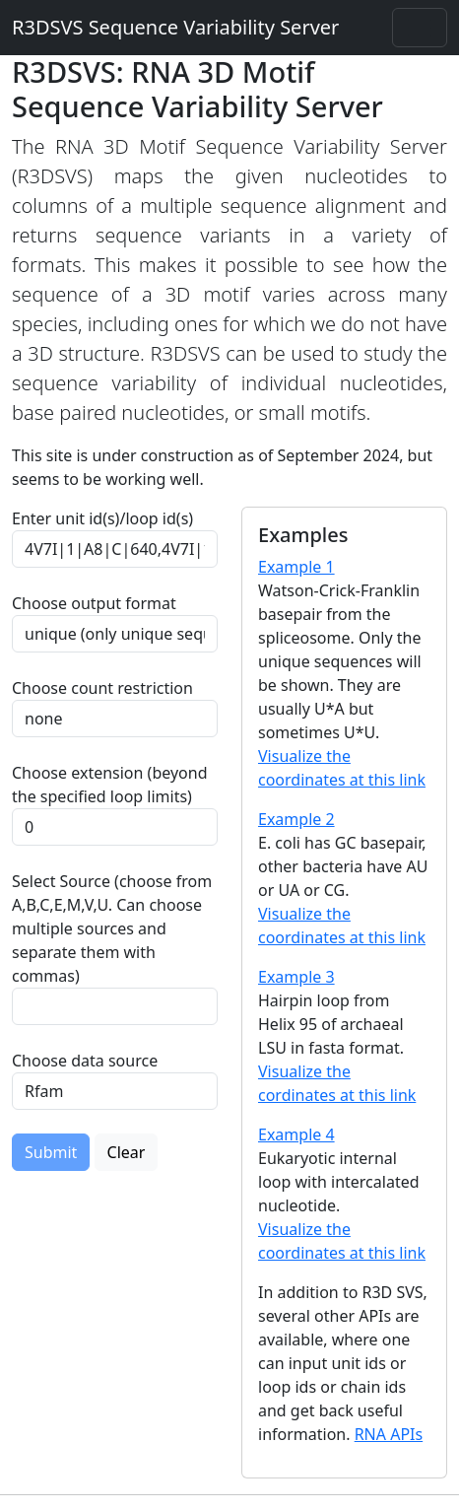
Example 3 (296, 977)
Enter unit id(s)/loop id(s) (106, 518)
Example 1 (296, 567)
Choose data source (85, 1060)
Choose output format (94, 603)
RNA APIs (389, 1434)
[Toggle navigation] (419, 27)
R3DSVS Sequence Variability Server (175, 27)
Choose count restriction (102, 688)
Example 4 (296, 1134)
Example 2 (296, 819)
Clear (126, 1152)
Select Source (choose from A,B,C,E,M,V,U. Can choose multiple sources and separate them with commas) (112, 928)
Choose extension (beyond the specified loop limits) (110, 784)
